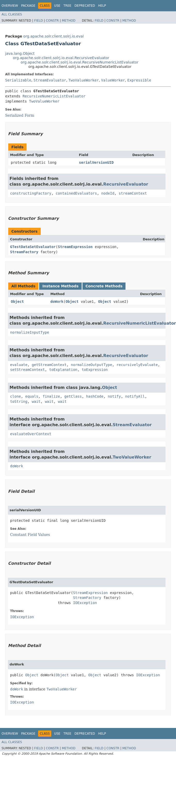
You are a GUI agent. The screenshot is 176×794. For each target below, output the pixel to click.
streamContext (133, 193)
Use (57, 5)
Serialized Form (19, 115)
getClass (73, 396)
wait (36, 401)
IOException (85, 603)
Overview (10, 5)
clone (15, 396)
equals (31, 396)
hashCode (94, 396)
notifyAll (135, 396)
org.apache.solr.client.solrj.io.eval (53, 36)
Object (17, 301)
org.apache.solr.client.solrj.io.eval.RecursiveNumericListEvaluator (79, 62)
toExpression (95, 370)
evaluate (18, 365)
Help (102, 5)
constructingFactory (30, 193)
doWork (56, 301)
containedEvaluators (76, 193)
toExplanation (63, 370)
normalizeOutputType (91, 365)
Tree (67, 5)
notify (114, 396)
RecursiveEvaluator (125, 184)
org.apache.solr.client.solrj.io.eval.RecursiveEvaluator (61, 58)
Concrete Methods (104, 286)
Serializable (18, 80)
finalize (51, 396)
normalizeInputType (29, 332)
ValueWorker (113, 80)
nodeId (107, 193)
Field (38, 20)
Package (28, 5)
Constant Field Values (30, 535)
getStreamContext (49, 365)
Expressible (139, 80)
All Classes (12, 14)
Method (69, 20)
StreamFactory (24, 252)
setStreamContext (27, 370)
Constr (52, 20)
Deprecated (84, 5)
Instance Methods (60, 286)
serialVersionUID (96, 162)
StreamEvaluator (49, 80)
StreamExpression (75, 247)
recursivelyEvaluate (137, 365)
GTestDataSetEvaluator (33, 247)
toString (18, 401)
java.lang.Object (20, 53)
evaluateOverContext (30, 434)
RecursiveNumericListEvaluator (53, 96)
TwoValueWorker (83, 80)
